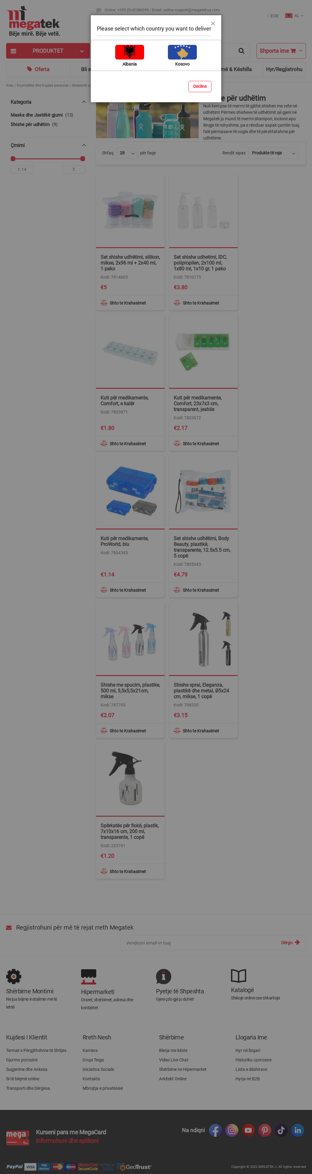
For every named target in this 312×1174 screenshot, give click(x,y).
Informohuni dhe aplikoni (67, 1140)
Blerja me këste (173, 1050)
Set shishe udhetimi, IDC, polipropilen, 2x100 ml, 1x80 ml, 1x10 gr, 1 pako (200, 263)
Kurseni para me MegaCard (71, 1132)
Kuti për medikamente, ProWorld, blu (124, 541)
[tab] (48, 51)
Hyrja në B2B (248, 1078)
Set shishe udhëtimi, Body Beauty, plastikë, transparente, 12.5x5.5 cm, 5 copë (202, 547)
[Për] (73, 171)
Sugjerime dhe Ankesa (27, 1069)
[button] (272, 16)
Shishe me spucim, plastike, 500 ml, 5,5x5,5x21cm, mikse (130, 690)
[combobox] (173, 51)
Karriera (90, 1050)
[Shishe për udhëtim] (48, 124)
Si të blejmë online (22, 1078)
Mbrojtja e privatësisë (103, 1088)
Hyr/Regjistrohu (284, 69)
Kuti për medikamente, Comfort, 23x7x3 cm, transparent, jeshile (198, 403)
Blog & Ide (167, 69)
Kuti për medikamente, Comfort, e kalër (124, 400)
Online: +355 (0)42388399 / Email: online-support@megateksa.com (162, 10)
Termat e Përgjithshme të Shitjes (36, 1050)
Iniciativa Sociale (98, 1069)
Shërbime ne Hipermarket (183, 1069)
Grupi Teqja (93, 1059)
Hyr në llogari (248, 1050)
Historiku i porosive (253, 1059)
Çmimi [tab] (18, 145)
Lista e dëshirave (251, 1069)
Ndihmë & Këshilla (231, 69)
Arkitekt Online (172, 1078)
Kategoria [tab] (21, 102)
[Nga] (22, 171)
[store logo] (48, 21)
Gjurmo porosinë (21, 1059)
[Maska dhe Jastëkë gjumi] (48, 115)
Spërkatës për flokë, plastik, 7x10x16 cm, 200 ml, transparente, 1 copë (130, 831)
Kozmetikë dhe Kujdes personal (43, 85)
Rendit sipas (234, 152)
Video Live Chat (173, 1059)
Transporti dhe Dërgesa (28, 1088)
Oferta (42, 69)
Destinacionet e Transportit (127, 21)
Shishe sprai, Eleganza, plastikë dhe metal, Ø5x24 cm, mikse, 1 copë (201, 690)
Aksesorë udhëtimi (87, 85)
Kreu (10, 85)
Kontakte (91, 1078)
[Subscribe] (290, 942)
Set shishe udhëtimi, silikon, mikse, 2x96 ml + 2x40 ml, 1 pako (130, 263)
